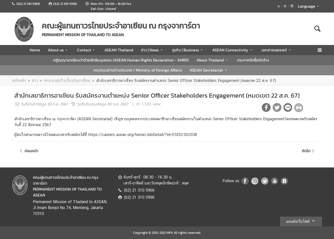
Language (309, 6)
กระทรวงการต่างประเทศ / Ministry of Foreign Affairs (138, 70)
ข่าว (35, 80)
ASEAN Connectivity (233, 50)
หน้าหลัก (19, 80)
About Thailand (212, 60)
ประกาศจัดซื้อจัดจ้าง (253, 60)
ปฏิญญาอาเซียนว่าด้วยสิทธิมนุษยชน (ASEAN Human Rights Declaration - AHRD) (121, 60)
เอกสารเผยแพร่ (277, 50)
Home (35, 50)
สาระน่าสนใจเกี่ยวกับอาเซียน (67, 80)
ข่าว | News (152, 50)
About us (58, 50)
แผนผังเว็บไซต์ (301, 221)
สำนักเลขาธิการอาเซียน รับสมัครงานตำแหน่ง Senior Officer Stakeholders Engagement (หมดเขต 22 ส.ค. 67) (186, 80)
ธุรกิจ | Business (188, 50)
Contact (87, 50)
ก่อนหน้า (28, 151)
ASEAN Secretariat (209, 70)
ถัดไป (309, 151)
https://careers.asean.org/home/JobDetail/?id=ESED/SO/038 (142, 134)
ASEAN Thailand (118, 50)
